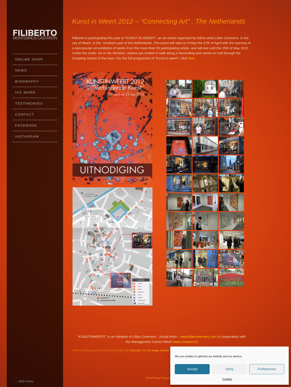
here (191, 58)
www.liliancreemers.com (199, 336)
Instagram (27, 136)
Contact (24, 114)
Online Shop (29, 59)
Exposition (135, 350)
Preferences (267, 369)
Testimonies (29, 103)
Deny (229, 369)
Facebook (26, 125)
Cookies (227, 379)
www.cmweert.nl (185, 342)
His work (25, 92)
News (21, 70)
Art (149, 350)
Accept (192, 369)
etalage (155, 350)
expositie (164, 350)
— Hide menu (24, 381)
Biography (27, 81)
